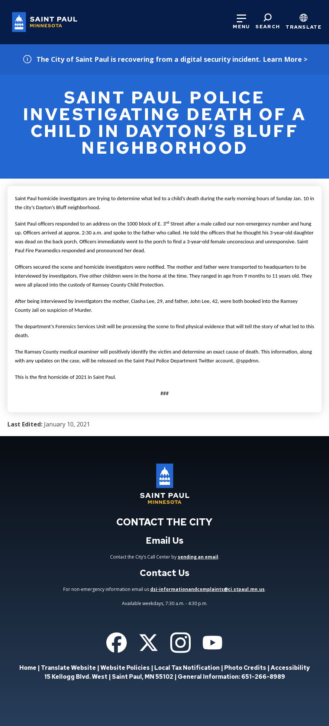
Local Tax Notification (187, 668)
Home (27, 668)
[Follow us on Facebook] (116, 642)
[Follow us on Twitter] (148, 642)
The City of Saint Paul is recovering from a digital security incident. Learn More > (171, 59)
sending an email (198, 557)
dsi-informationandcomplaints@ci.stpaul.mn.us (207, 589)
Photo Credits (245, 668)
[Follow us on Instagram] (180, 642)
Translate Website (68, 668)
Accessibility (290, 668)
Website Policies (125, 668)
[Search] (267, 21)
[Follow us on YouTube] (212, 642)
